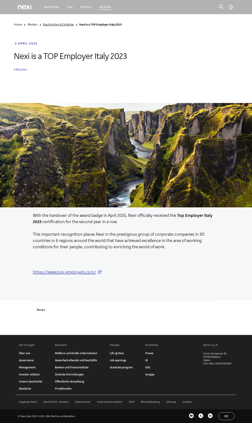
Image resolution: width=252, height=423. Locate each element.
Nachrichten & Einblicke (58, 24)
